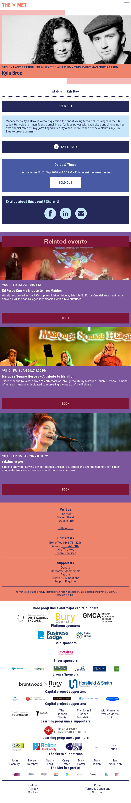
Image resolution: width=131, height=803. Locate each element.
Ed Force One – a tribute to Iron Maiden (32, 290)
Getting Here (66, 528)
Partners (33, 785)
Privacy (33, 788)
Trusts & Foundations (65, 578)
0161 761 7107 (70, 546)
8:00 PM (35, 285)
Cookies (33, 792)
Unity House (113, 747)
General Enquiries (65, 553)
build (71, 594)
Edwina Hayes (12, 462)
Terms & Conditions (97, 788)
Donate (65, 567)
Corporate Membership (65, 571)
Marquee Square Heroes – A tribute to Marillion (38, 376)
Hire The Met (65, 549)
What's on (57, 91)
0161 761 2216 (72, 542)
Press (97, 785)
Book (65, 318)
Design (61, 594)
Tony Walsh (97, 762)
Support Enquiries (65, 581)
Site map (97, 792)
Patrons (66, 574)
